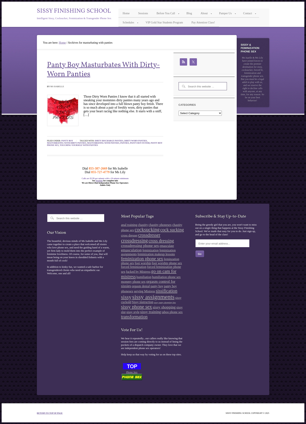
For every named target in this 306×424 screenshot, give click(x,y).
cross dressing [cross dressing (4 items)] (161, 240)
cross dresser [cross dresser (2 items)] (129, 235)
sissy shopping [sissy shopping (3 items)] (164, 307)
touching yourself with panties (79, 145)
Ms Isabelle (57, 86)
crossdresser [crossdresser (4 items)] (149, 235)
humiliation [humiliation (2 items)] (143, 277)
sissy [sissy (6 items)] (126, 297)
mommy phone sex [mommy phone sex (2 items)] (133, 281)
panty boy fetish (140, 143)
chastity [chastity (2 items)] (143, 225)
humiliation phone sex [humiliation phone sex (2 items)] (166, 277)
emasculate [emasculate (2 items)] (167, 246)
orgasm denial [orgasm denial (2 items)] (141, 286)
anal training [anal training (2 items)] (129, 225)
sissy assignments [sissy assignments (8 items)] (153, 297)
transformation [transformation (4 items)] (134, 316)
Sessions (99, 181)
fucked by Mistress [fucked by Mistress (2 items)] (138, 271)
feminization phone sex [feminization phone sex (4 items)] (142, 258)
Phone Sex (131, 372)
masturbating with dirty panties (66, 143)
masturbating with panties (103, 143)
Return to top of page (50, 413)
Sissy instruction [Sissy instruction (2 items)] (142, 302)
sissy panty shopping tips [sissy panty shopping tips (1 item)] (165, 302)
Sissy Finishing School (74, 11)
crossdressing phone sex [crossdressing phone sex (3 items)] (140, 245)
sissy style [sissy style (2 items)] (133, 312)
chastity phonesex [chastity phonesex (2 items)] (160, 225)
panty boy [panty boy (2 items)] (156, 286)
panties (124, 143)
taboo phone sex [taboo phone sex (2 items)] (172, 312)
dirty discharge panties (109, 141)
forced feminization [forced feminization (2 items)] (133, 267)
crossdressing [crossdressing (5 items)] (134, 240)
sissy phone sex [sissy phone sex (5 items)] (136, 306)
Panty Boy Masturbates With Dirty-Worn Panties (103, 69)
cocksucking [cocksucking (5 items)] (147, 229)
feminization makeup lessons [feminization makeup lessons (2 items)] (156, 254)
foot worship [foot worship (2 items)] (143, 263)
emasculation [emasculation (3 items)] (131, 250)
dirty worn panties (135, 141)
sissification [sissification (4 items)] (166, 290)
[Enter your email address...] (222, 243)
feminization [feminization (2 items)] (150, 250)
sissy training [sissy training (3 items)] (150, 312)
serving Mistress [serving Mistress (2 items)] (144, 291)
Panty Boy (67, 141)
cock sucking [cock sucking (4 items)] (172, 229)
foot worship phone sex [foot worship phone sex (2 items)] (167, 263)
